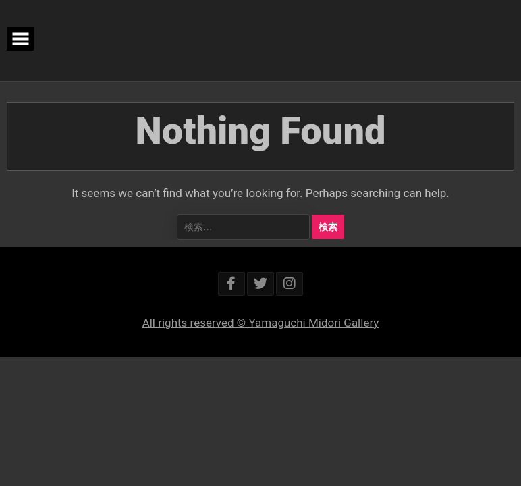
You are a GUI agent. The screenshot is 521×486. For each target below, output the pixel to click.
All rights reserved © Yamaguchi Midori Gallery (260, 322)
